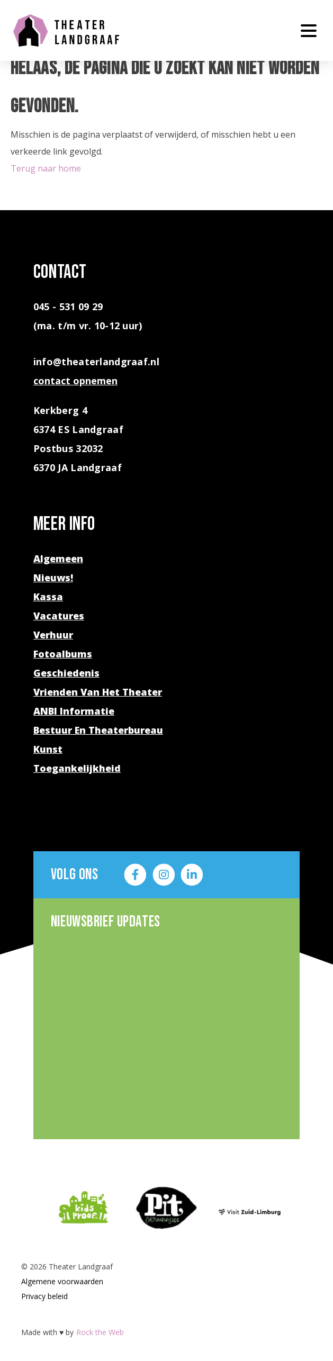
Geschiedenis (66, 672)
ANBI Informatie (73, 711)
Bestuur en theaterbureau (98, 730)
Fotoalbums (62, 653)
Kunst (47, 749)
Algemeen (58, 558)
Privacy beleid (44, 1296)
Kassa (48, 596)
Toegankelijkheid (77, 768)
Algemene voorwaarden (62, 1281)
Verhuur (53, 634)
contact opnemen (75, 380)
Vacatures (58, 615)
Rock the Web (100, 1332)
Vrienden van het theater (97, 692)
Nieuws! (53, 577)
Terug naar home (46, 168)
